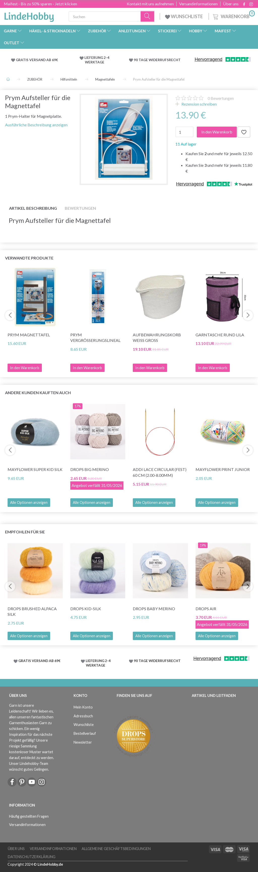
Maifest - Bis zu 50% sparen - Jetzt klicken (40, 3)
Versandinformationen (198, 4)
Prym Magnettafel (29, 334)
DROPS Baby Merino (154, 608)
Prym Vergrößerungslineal (95, 337)
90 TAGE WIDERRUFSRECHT (157, 60)
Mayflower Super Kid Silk (35, 469)
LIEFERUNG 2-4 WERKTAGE (96, 60)
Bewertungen (221, 98)
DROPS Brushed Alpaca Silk (32, 611)
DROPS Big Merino (89, 469)
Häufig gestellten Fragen (29, 816)
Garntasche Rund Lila (220, 334)
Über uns (231, 4)
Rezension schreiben (199, 104)
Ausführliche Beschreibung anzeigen (36, 124)
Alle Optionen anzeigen (29, 502)
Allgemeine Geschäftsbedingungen (116, 848)
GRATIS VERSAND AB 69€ (37, 60)
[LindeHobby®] (29, 15)
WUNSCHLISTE (184, 16)
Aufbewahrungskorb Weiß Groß (157, 337)
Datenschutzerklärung (31, 857)
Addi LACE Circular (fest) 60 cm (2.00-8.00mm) (159, 472)
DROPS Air (206, 608)
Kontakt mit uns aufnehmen (150, 4)
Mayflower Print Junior (223, 469)
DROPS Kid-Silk (85, 608)
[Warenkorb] (233, 15)
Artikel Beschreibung (33, 208)
